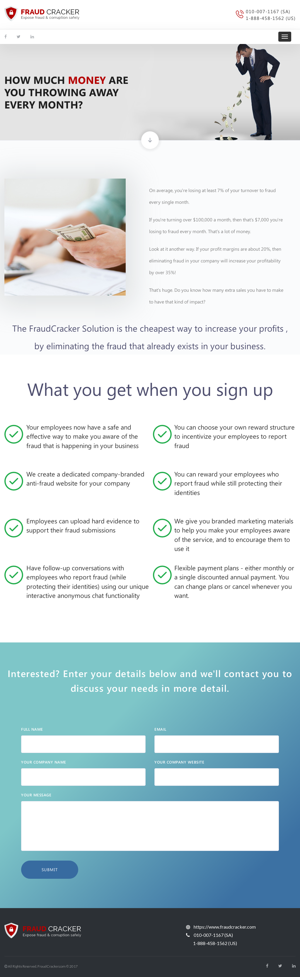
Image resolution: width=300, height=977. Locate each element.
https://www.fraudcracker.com (225, 926)
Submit (50, 869)
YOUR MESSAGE (36, 794)
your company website (179, 761)
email (160, 729)
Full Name (32, 729)
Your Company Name (43, 761)
